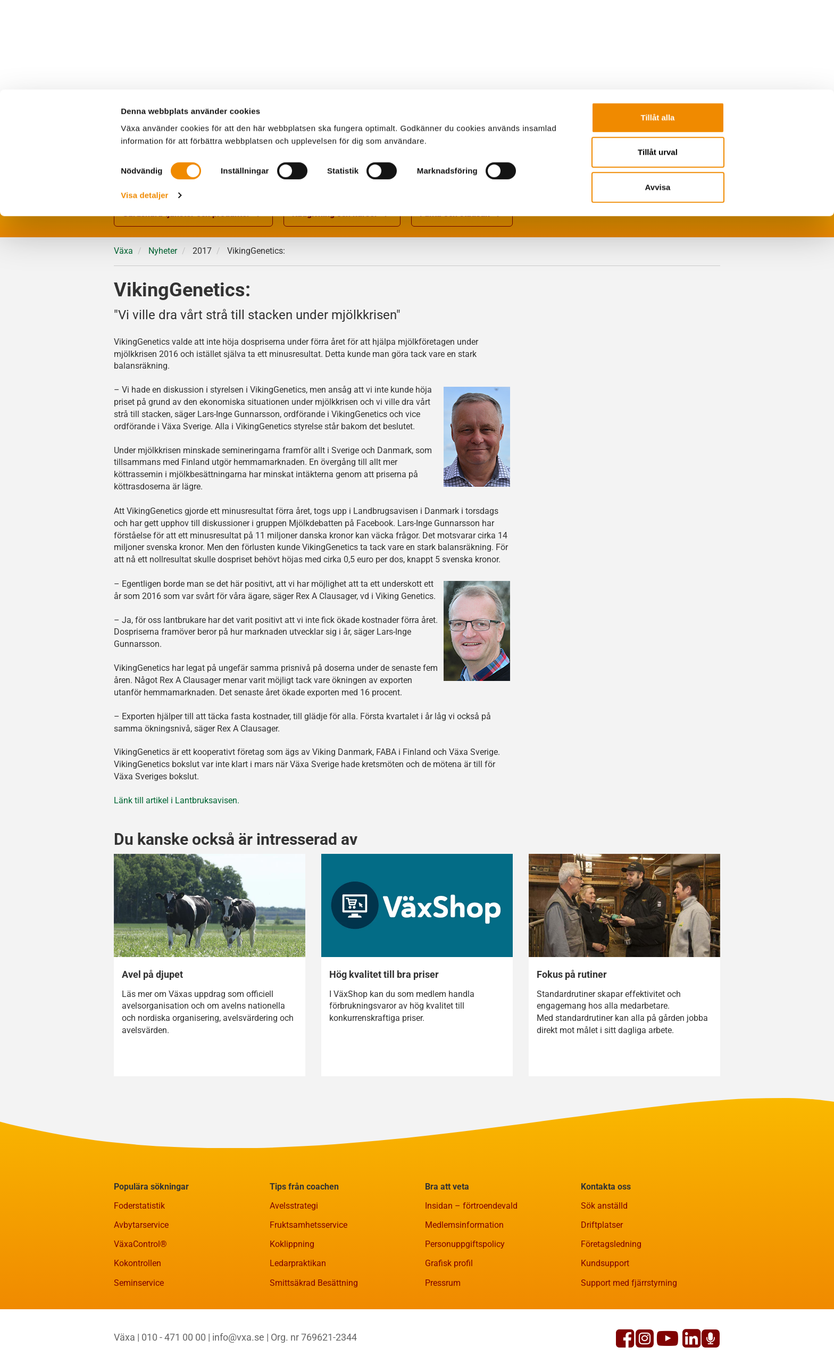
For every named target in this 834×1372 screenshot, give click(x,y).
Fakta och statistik (462, 214)
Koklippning (292, 1244)
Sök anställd (604, 1206)
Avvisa (658, 97)
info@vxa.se (238, 1337)
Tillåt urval (658, 63)
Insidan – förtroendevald (471, 1206)
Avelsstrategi (294, 1206)
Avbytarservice (141, 1225)
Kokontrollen (137, 1263)
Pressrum (443, 1283)
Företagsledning (611, 1244)
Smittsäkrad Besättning (314, 1283)
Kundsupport (605, 1263)
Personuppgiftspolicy (465, 1244)
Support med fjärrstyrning (629, 1283)
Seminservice (139, 1283)
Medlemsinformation (464, 1225)
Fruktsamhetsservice (308, 1225)
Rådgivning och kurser (342, 214)
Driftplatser (602, 1225)
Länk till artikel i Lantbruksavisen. (176, 800)
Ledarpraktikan (298, 1263)
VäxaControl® (140, 1244)
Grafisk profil (449, 1263)
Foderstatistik (139, 1206)
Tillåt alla (658, 27)
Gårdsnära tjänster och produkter (193, 214)
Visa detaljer (144, 105)
